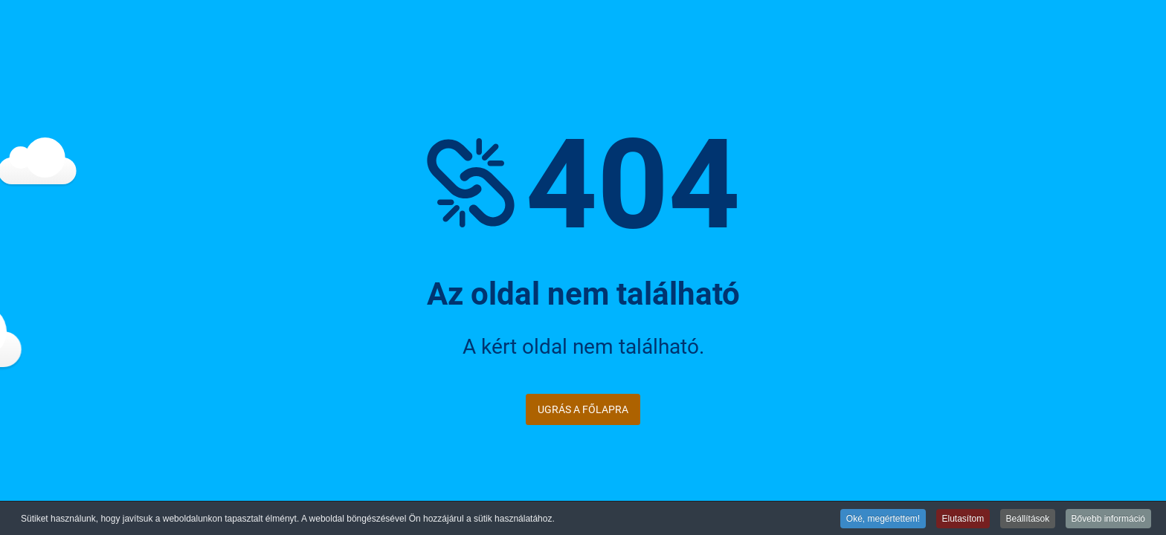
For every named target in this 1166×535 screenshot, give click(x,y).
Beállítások (1028, 519)
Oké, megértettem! (883, 519)
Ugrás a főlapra (583, 409)
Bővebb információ (1108, 519)
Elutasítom (963, 519)
